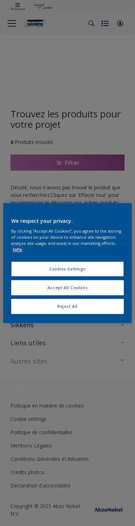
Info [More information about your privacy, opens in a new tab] (17, 249)
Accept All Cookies (67, 287)
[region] (67, 263)
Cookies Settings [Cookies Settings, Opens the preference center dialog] (67, 269)
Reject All (67, 306)
